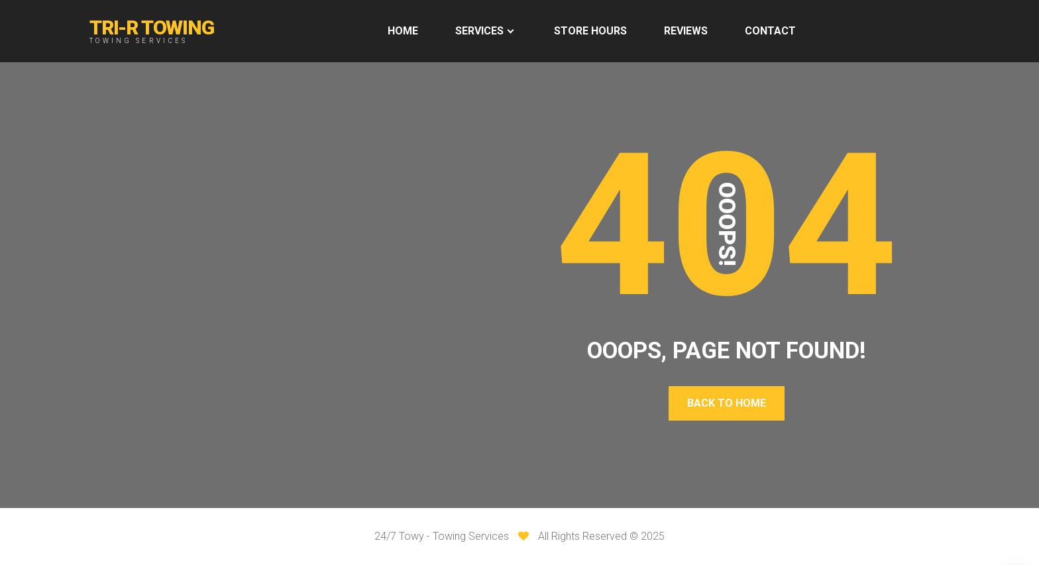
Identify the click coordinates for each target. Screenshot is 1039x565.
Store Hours (590, 31)
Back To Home (726, 403)
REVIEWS (686, 31)
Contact (770, 31)
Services (479, 31)
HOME (403, 31)
